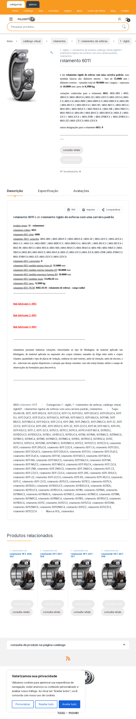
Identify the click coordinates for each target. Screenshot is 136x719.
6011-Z (117, 113)
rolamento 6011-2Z (23, 477)
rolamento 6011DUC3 (25, 489)
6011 (28, 413)
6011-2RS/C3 (59, 239)
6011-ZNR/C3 (103, 116)
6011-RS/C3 (92, 113)
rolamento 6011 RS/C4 (78, 464)
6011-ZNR (87, 116)
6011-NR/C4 (66, 113)
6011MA (91, 434)
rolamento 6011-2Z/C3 (48, 477)
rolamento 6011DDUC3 (49, 485)
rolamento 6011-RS (72, 477)
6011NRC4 (64, 438)
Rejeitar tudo (46, 704)
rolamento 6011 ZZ (103, 468)
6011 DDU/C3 (91, 413)
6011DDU (106, 430)
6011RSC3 (86, 438)
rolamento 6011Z (35, 502)
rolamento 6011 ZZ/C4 (51, 472)
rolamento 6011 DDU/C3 (26, 451)
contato (125, 10)
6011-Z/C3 (75, 252)
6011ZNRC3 (52, 443)
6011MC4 (30, 438)
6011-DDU (80, 101)
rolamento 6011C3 (79, 481)
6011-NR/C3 (121, 109)
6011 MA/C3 (77, 417)
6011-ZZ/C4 (91, 120)
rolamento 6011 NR (100, 460)
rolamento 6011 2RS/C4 (32, 447)
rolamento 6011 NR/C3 (25, 464)
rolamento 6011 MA (24, 460)
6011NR (40, 438)
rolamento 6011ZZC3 (99, 507)
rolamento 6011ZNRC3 (25, 507)
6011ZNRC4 (67, 443)
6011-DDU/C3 (95, 101)
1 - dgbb (125, 41)
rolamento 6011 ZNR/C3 (50, 468)
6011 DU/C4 (39, 417)
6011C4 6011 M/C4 (88, 430)
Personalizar (23, 704)
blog (113, 10)
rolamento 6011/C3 (57, 481)
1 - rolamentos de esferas (92, 41)
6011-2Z (89, 97)
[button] (51, 52)
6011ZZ (79, 443)
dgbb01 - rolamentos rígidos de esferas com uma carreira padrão (50, 408)
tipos (79, 10)
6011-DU (124, 101)
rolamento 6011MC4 (86, 494)
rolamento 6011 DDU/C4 (54, 451)
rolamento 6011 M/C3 (73, 455)
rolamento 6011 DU (80, 451)
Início (10, 41)
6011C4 (73, 430)
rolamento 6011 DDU (107, 447)
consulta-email (71, 159)
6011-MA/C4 (94, 109)
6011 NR (104, 417)
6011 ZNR (68, 421)
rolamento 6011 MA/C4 (75, 460)
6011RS (76, 438)
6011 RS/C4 (42, 421)
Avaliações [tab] (81, 191)
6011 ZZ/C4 (28, 426)
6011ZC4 (29, 443)
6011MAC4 (115, 434)
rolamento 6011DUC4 (50, 489)
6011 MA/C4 (92, 417)
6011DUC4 (71, 434)
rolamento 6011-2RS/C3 (103, 472)
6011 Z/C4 (56, 421)
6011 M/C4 (53, 417)
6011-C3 (17, 243)
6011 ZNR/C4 (98, 421)
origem (68, 10)
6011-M (96, 105)
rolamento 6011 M (50, 455)
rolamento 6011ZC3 (57, 502)
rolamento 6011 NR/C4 (52, 464)
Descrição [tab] (15, 191)
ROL (57, 511)
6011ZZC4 (102, 443)
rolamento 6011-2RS (77, 472)
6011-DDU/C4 (111, 101)
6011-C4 (69, 101)
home (15, 10)
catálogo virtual (32, 41)
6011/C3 (53, 430)
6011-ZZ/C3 (76, 120)
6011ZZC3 (90, 443)
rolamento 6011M (73, 489)
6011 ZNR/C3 (82, 421)
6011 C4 (66, 413)
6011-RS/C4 (106, 113)
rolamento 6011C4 (101, 481)
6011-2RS (115, 93)
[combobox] (63, 27)
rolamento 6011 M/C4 (98, 455)
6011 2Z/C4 (54, 413)
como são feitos (96, 10)
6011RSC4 (99, 438)
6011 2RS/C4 (39, 413)
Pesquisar (124, 27)
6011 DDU (77, 413)
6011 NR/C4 (28, 421)
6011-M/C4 (122, 105)
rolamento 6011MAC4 (38, 494)
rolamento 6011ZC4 (80, 502)
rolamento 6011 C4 (84, 447)
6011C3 (64, 430)
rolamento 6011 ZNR (24, 468)
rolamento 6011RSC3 (96, 498)
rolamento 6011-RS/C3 (97, 477)
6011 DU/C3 (24, 417)
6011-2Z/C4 (116, 97)
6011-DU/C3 (67, 105)
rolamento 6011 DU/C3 (104, 451)
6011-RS (79, 113)
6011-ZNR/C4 (120, 116)
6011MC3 (18, 438)
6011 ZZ (111, 421)
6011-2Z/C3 (102, 97)
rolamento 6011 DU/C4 (25, 455)
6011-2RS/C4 (76, 97)
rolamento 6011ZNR (103, 502)
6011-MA (64, 109)
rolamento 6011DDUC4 (76, 485)
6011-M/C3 (108, 105)
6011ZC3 (18, 443)
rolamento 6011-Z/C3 (34, 481)
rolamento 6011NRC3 (25, 498)
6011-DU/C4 (83, 105)
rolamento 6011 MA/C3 (48, 460)
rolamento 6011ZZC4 (25, 511)
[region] (46, 691)
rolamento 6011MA (94, 489)
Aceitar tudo (69, 704)
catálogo (28, 10)
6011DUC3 (58, 434)
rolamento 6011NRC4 (50, 498)
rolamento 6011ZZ (76, 507)
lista (41, 10)
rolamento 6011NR (109, 494)
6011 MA (64, 417)
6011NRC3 (51, 438)
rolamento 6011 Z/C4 (104, 464)
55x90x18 (18, 413)
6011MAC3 (102, 434)
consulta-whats (71, 150)
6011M (81, 434)
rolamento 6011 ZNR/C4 (78, 468)
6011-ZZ (64, 120)
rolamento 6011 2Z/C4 (59, 447)
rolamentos (59, 41)
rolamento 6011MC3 (63, 494)
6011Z (109, 438)
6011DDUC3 (20, 434)
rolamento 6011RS (73, 498)
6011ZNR (40, 443)
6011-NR (107, 109)
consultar (53, 10)
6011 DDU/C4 (107, 413)
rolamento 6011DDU (24, 485)
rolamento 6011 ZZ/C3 (25, 472)
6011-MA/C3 (78, 109)
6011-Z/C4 (73, 116)
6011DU (47, 434)
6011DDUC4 (34, 434)
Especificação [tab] (48, 191)
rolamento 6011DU (101, 485)
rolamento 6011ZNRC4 (52, 507)
